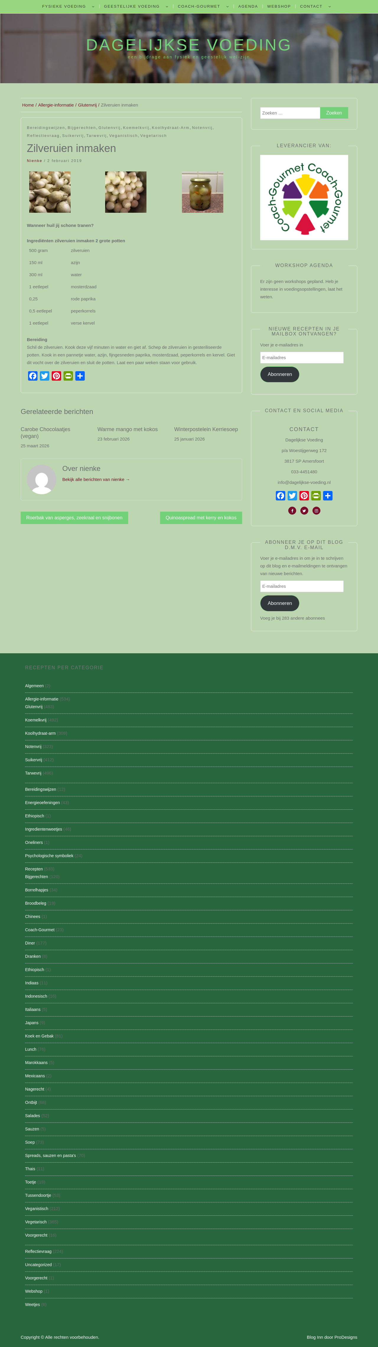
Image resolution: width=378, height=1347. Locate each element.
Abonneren (280, 374)
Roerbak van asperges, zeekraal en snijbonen (74, 517)
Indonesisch (36, 996)
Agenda (248, 6)
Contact (311, 6)
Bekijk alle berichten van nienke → (96, 479)
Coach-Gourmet (199, 6)
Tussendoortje (38, 1195)
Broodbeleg (35, 903)
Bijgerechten (82, 127)
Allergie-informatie (41, 699)
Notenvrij (202, 127)
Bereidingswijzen (46, 127)
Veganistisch (123, 135)
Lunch (30, 1049)
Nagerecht (34, 1089)
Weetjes (32, 1304)
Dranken (33, 956)
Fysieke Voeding (64, 6)
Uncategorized (38, 1264)
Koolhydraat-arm (171, 127)
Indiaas (31, 983)
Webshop (279, 6)
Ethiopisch (34, 816)
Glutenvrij (110, 127)
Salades (32, 1115)
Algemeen (34, 685)
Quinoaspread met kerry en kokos (201, 517)
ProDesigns (345, 1337)
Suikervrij (73, 135)
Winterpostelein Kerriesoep (206, 429)
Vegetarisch (153, 135)
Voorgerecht (36, 1235)
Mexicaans (35, 1075)
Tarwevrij (96, 135)
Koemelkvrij (136, 127)
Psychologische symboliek (49, 855)
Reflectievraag (43, 135)
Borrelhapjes (36, 890)
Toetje (30, 1182)
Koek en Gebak (39, 1036)
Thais (30, 1168)
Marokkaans (36, 1062)
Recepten (34, 869)
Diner (30, 943)
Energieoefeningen (42, 802)
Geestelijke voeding (132, 6)
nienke (34, 160)
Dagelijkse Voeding (189, 45)
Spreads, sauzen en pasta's (50, 1155)
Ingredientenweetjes (43, 829)
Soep (30, 1142)
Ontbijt (31, 1102)
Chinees (32, 916)
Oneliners (34, 842)
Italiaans (32, 1009)
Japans (31, 1022)
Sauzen (32, 1129)
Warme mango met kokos (127, 429)
